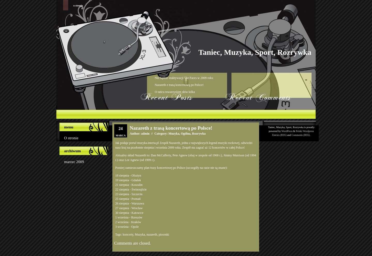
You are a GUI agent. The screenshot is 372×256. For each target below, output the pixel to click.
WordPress (286, 131)
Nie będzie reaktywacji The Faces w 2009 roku (184, 78)
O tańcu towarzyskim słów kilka (175, 92)
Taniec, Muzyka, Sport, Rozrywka (254, 52)
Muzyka (173, 133)
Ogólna (185, 133)
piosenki (164, 234)
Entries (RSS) (279, 135)
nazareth (151, 234)
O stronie (78, 5)
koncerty (128, 234)
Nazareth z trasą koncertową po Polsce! (179, 85)
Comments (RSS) (300, 135)
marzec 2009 (74, 162)
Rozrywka (199, 133)
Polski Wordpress (305, 131)
